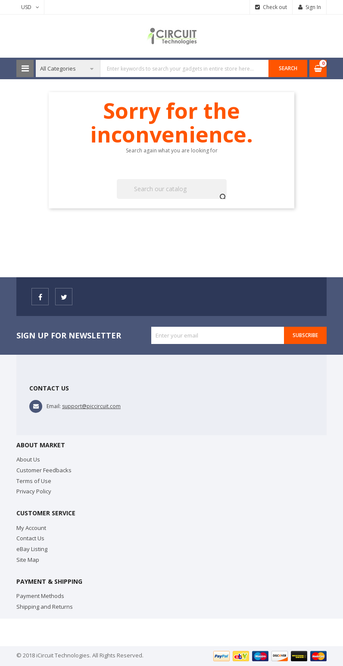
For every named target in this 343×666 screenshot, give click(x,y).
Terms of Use (33, 481)
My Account (31, 528)
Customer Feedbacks (44, 470)
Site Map (27, 560)
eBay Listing (31, 549)
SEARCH (288, 68)
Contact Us (30, 538)
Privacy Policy (33, 491)
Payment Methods (40, 596)
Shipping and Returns (44, 606)
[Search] (172, 189)
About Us (28, 459)
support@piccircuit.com (91, 406)
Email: (54, 406)
